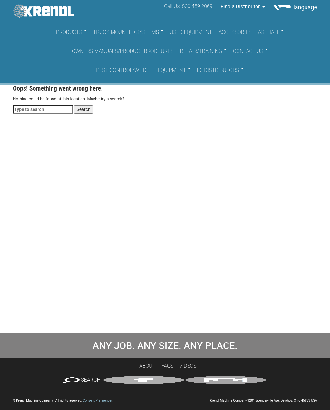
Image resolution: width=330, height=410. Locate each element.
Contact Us (250, 51)
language (295, 7)
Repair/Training (203, 51)
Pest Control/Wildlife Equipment (143, 70)
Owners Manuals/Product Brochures (123, 51)
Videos (188, 366)
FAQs (167, 366)
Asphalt (271, 32)
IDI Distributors (220, 70)
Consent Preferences (98, 400)
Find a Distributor (243, 7)
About (147, 366)
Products (71, 32)
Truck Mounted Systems (128, 32)
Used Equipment (191, 32)
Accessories (234, 32)
